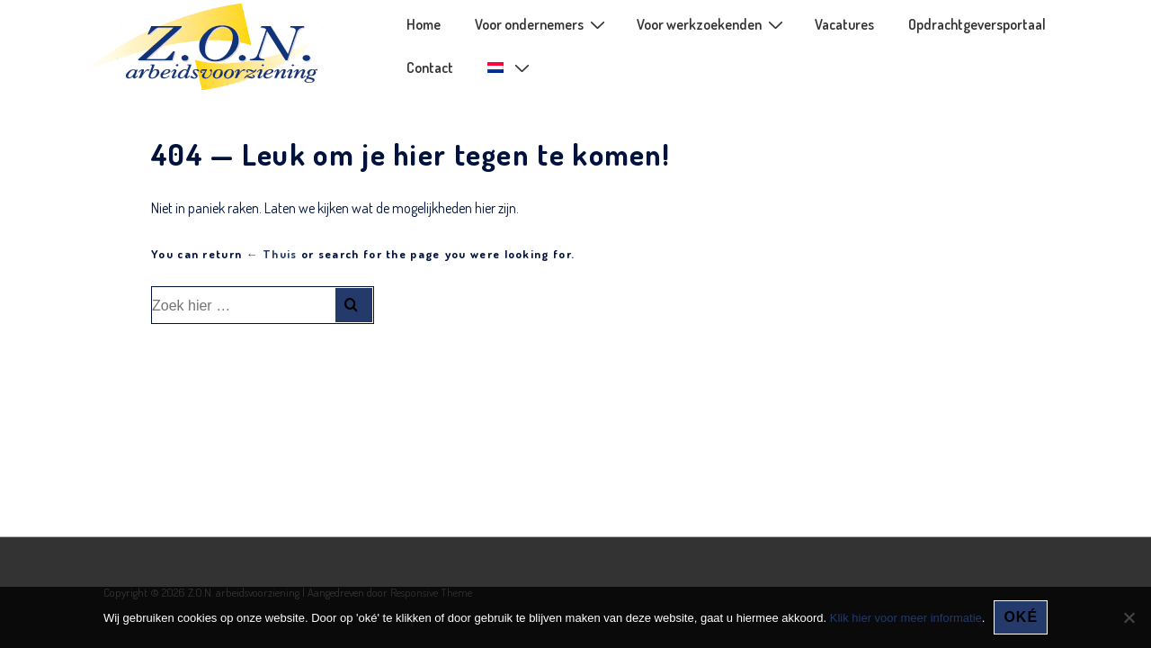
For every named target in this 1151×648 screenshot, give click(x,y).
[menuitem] (507, 67)
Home (423, 24)
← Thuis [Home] (272, 254)
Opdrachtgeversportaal (977, 24)
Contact (429, 67)
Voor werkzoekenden (712, 23)
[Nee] (1129, 617)
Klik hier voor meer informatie (906, 618)
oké (1021, 617)
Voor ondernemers (542, 23)
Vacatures (844, 24)
